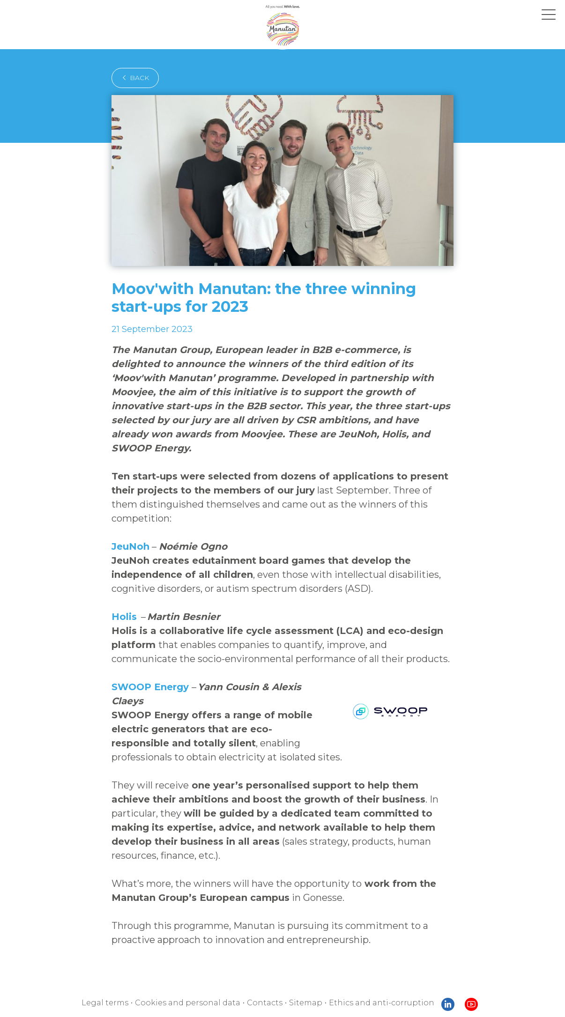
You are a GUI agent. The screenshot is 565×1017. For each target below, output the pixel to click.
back (132, 77)
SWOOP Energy (147, 659)
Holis (124, 588)
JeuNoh (129, 518)
